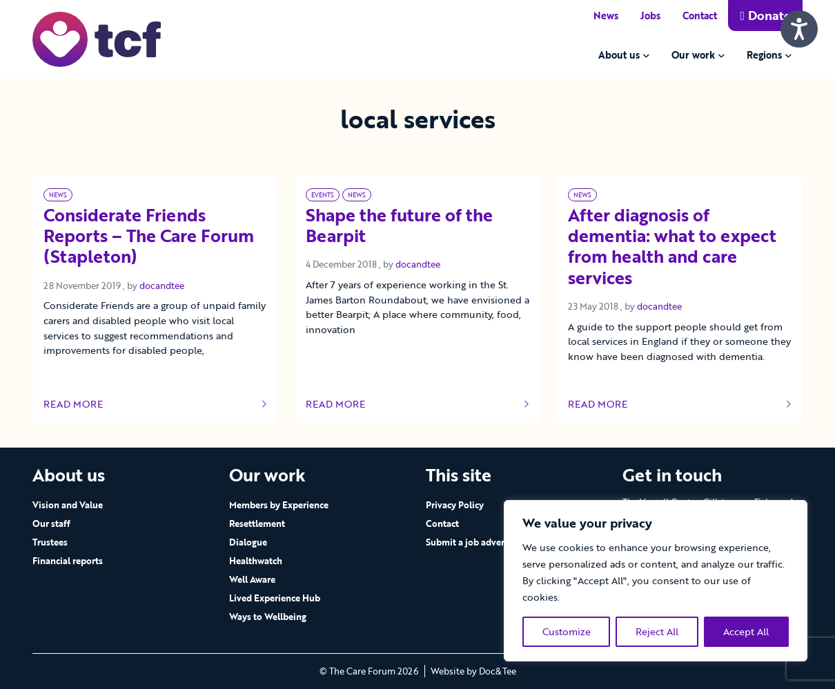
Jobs (650, 15)
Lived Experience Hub (274, 598)
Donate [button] (765, 15)
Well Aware (252, 579)
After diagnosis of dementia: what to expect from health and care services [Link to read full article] (672, 247)
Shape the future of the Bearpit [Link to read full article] (399, 226)
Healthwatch (255, 561)
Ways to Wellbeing (267, 616)
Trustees (50, 542)
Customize (566, 631)
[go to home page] (96, 38)
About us (619, 55)
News (605, 15)
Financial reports (67, 561)
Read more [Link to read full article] (155, 404)
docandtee (161, 285)
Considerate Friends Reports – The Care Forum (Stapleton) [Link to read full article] (148, 236)
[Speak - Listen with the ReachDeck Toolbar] (799, 29)
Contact (699, 15)
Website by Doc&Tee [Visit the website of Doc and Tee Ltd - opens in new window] (473, 671)
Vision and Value (67, 505)
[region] (655, 580)
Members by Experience (278, 505)
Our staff (51, 523)
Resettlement (257, 523)
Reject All (657, 631)
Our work (693, 55)
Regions (764, 55)
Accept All (746, 631)
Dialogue (248, 542)
